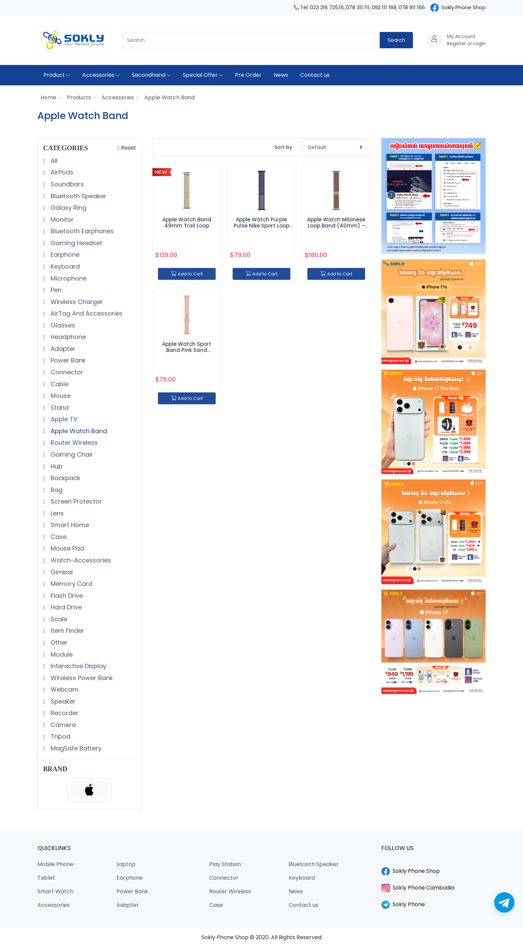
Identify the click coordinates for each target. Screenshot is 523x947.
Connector (66, 372)
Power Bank (67, 360)
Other (58, 642)
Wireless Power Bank (81, 678)
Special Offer (203, 75)
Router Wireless (73, 442)
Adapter (62, 348)
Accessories (101, 75)
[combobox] (251, 40)
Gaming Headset (75, 243)
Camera (62, 725)
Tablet (46, 878)
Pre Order (248, 75)
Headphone (67, 337)
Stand (59, 407)
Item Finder (66, 630)
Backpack (64, 478)
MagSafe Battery (75, 748)
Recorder (63, 713)
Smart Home (69, 525)
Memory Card (70, 583)
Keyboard (64, 266)
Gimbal (61, 572)
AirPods (61, 172)
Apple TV (63, 419)
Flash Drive (66, 595)
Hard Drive (65, 607)
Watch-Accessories (80, 560)
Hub (55, 466)
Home (47, 97)
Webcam (63, 689)
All (53, 160)
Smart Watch (55, 891)
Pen (55, 290)
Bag (55, 490)
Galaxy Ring (67, 207)
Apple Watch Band (169, 97)
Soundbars (66, 184)
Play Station (225, 864)
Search (396, 40)
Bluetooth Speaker (77, 196)
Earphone (64, 254)
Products (78, 97)
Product (56, 75)
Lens (56, 513)
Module (61, 654)
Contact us (315, 75)
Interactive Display (77, 666)
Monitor (61, 219)
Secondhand (151, 75)
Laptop (126, 864)
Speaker (62, 701)
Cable (59, 384)
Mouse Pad (66, 548)
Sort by (283, 147)
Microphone (68, 278)
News (281, 75)
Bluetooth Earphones (81, 231)
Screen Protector (75, 501)
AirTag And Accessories (86, 313)
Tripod (59, 736)
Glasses (62, 325)
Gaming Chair (71, 454)
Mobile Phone (55, 864)
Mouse (60, 395)
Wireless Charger (76, 302)
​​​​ (433, 863)
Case (58, 536)
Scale (58, 619)
